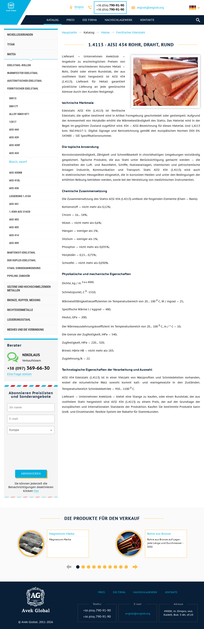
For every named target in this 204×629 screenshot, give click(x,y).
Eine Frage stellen (19, 374)
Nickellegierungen (20, 34)
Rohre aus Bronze (159, 534)
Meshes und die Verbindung (25, 329)
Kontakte (147, 20)
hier (36, 491)
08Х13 (12, 98)
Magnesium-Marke (61, 534)
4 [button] (94, 567)
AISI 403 (14, 219)
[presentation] (23, 451)
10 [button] (126, 567)
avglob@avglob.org (150, 7)
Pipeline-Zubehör (18, 275)
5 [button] (99, 567)
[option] (53, 544)
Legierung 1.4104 (20, 196)
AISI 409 (14, 243)
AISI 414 (14, 235)
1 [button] (77, 567)
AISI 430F (14, 145)
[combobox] (79, 7)
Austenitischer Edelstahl (24, 80)
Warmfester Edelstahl (22, 73)
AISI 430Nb (15, 172)
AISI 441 (14, 203)
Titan (11, 44)
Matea (11, 54)
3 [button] (88, 567)
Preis (71, 20)
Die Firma (90, 20)
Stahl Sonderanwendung (23, 268)
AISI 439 (14, 137)
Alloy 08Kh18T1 (19, 114)
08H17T (13, 106)
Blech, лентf (18, 162)
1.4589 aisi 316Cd (19, 211)
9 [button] (121, 567)
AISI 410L (14, 180)
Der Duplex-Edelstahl (21, 260)
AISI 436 (14, 188)
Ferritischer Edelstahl (22, 88)
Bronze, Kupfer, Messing (23, 300)
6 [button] (104, 567)
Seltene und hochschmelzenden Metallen (29, 288)
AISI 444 (14, 129)
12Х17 (12, 121)
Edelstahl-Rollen (19, 65)
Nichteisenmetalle (20, 310)
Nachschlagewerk (118, 20)
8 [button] (115, 567)
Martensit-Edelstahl (21, 252)
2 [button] (83, 567)
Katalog (53, 20)
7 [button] (110, 567)
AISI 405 (14, 227)
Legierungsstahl (18, 319)
